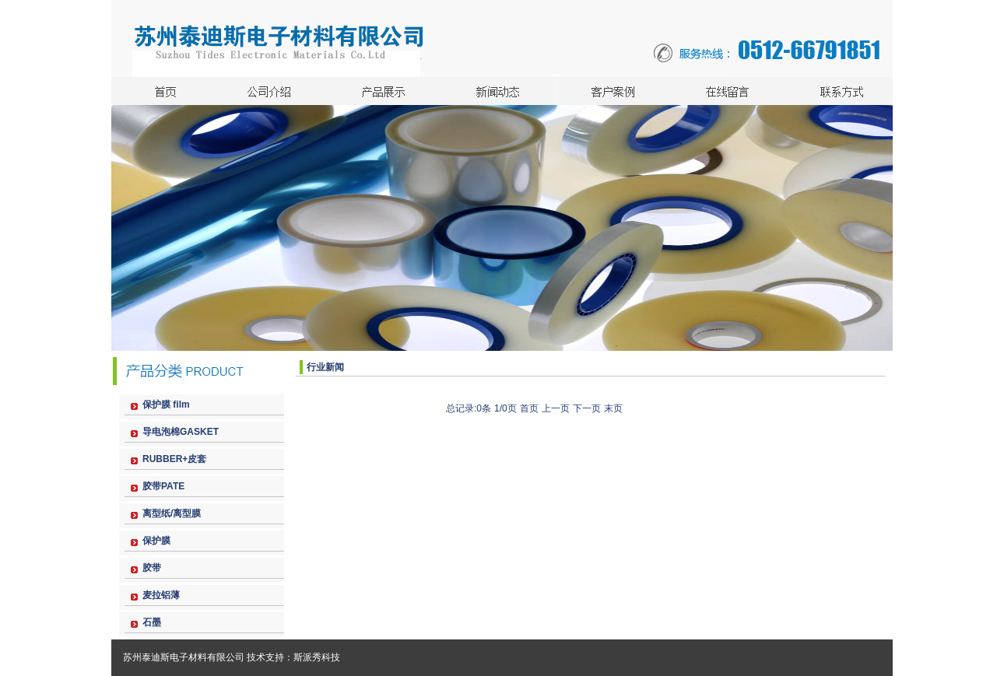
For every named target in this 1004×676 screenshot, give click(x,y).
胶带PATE (163, 486)
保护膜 (156, 540)
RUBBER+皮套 (174, 459)
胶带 (151, 567)
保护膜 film (166, 404)
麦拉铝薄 (161, 595)
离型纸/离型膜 (171, 513)
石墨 (151, 622)
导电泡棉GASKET (180, 431)
